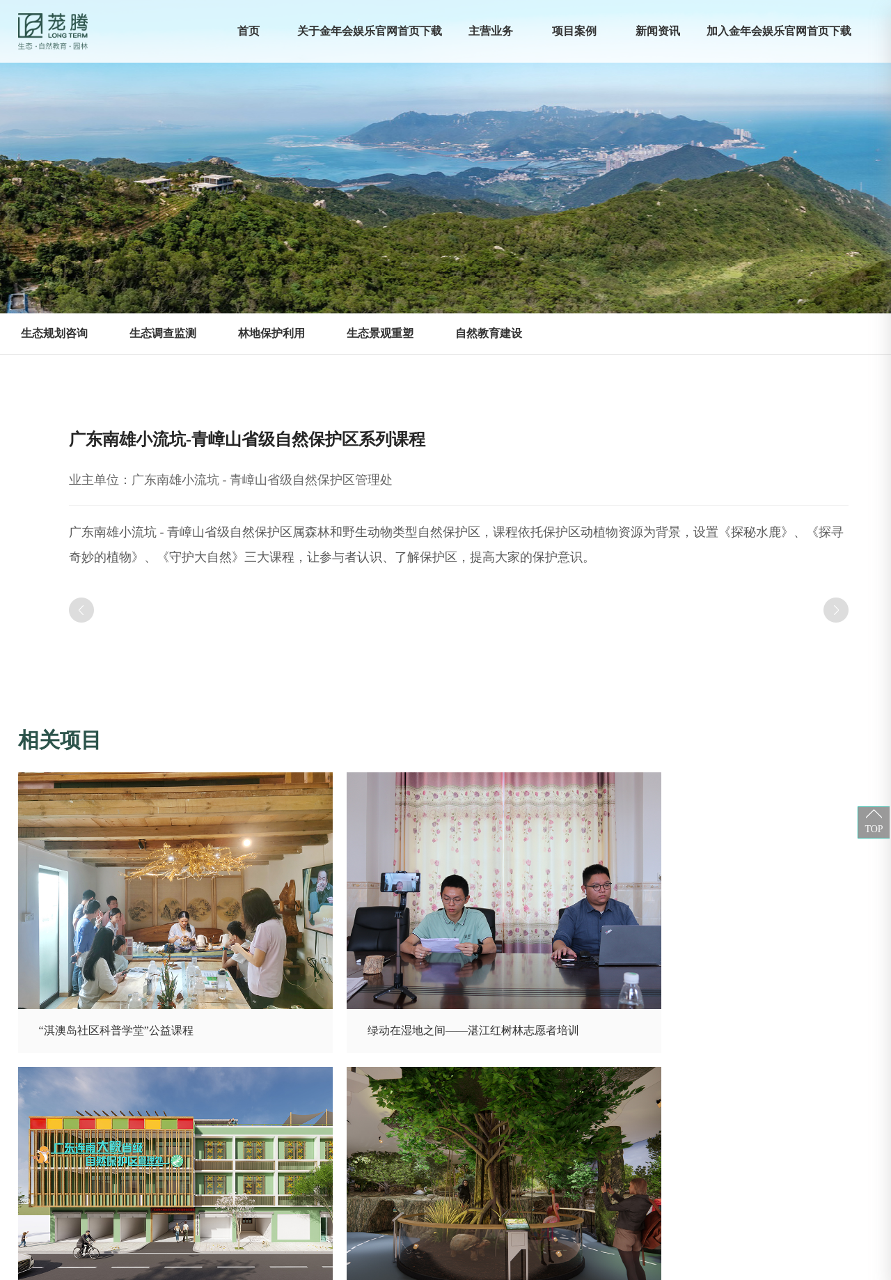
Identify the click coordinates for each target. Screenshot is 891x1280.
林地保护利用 (271, 333)
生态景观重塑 (380, 333)
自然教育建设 (488, 333)
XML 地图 (445, 1266)
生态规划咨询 (54, 333)
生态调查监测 (162, 333)
